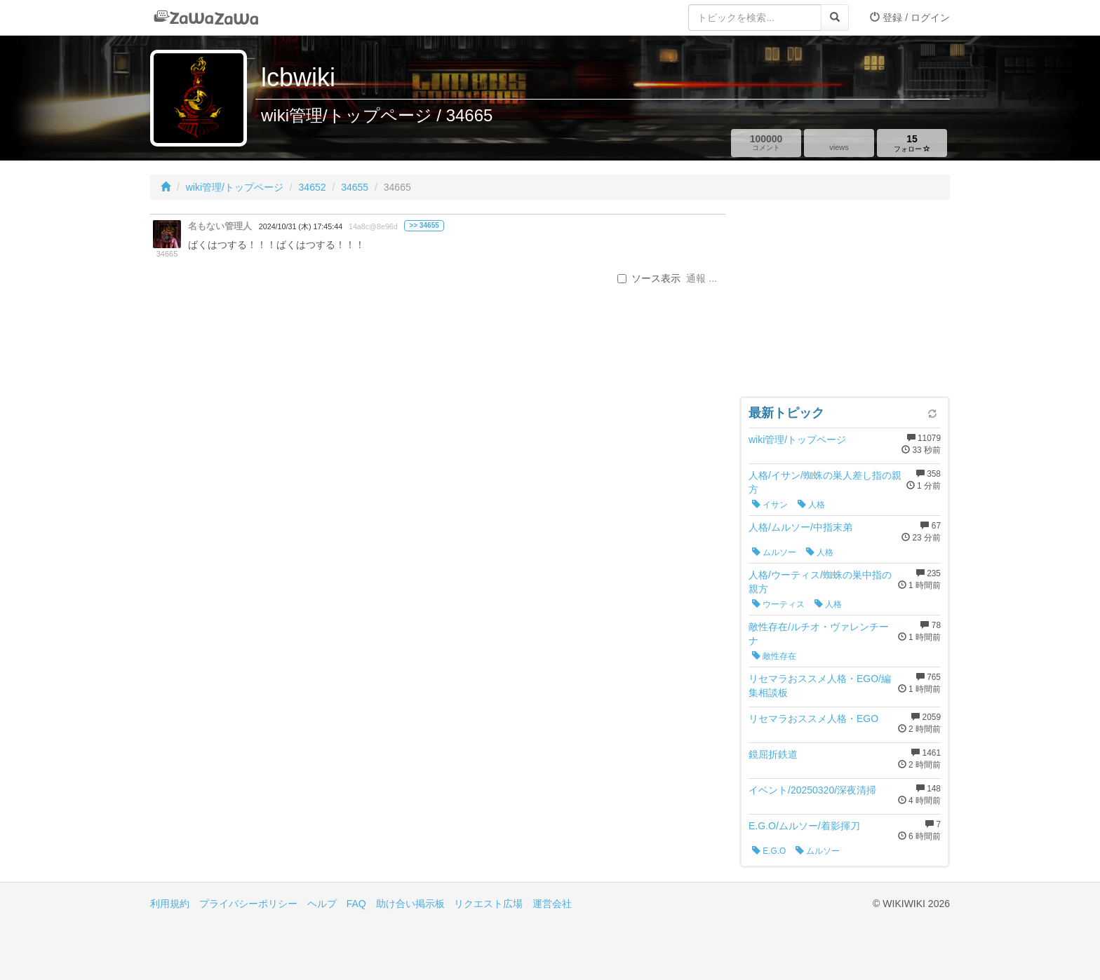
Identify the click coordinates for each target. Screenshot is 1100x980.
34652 (312, 187)
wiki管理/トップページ (234, 187)
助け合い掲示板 (410, 903)
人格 (811, 505)
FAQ (356, 903)
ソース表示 (648, 278)
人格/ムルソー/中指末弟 (800, 527)
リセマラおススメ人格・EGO (813, 718)
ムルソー (774, 552)
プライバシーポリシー (248, 903)
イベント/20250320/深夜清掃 (812, 790)
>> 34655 (424, 225)
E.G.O (769, 851)
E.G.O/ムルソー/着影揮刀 (804, 825)
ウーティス (778, 604)
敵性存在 (774, 656)
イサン (770, 505)
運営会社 (552, 903)
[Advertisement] (844, 301)
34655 (354, 187)
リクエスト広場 (488, 903)
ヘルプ (322, 903)
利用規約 (169, 903)
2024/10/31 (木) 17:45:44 (300, 226)
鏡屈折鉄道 (773, 754)
